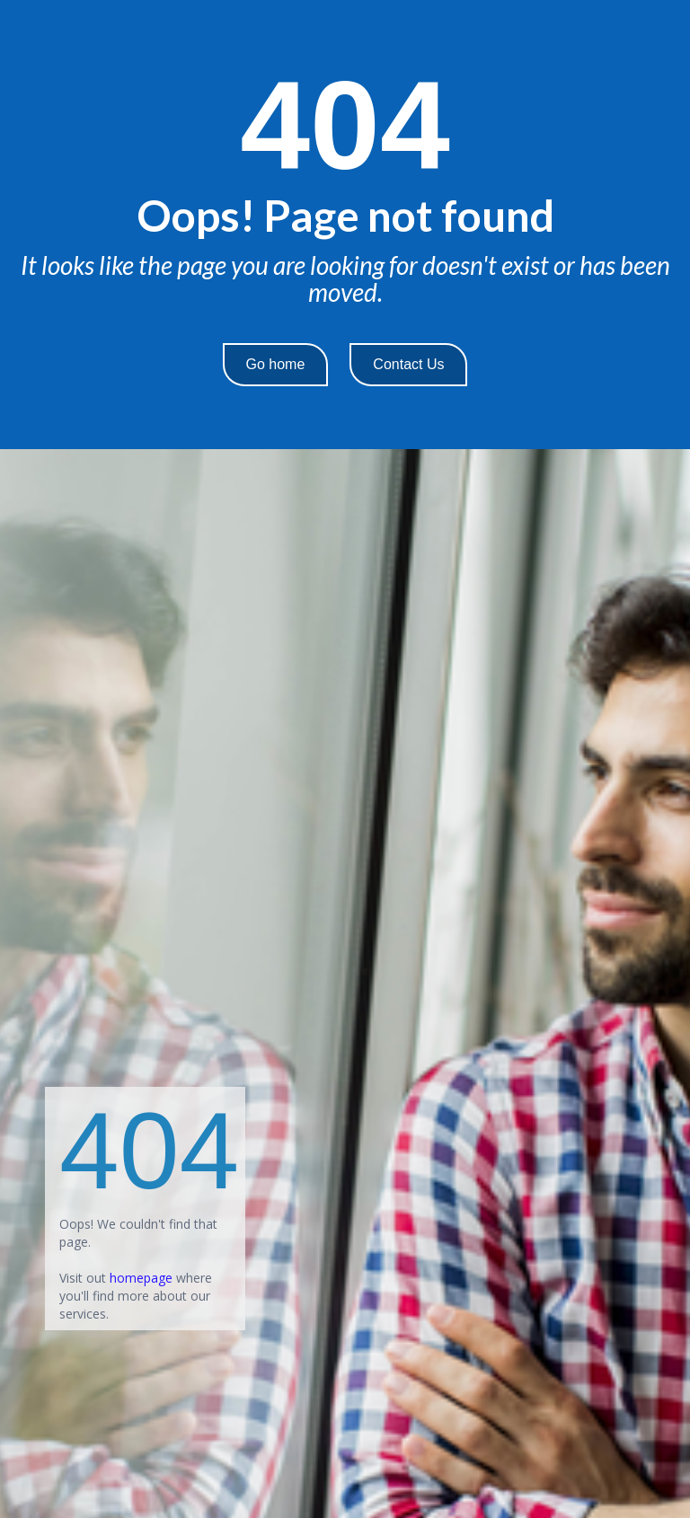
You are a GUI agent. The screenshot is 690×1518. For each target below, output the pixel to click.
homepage (141, 1277)
